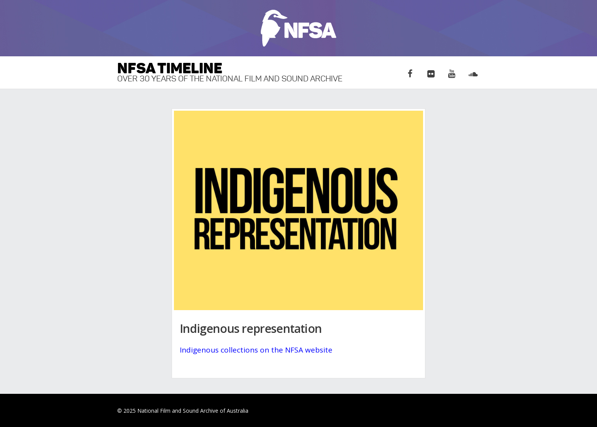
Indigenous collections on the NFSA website (256, 350)
